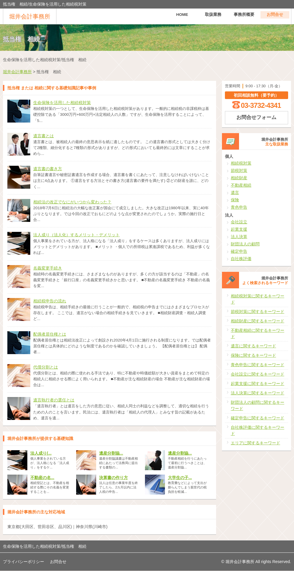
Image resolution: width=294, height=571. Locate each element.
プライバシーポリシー (23, 561)
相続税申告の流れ (49, 301)
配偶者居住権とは (49, 334)
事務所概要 (244, 16)
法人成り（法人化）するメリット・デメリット (76, 234)
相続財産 (239, 177)
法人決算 (239, 236)
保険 (235, 199)
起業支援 (239, 229)
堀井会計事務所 (29, 16)
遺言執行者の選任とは (53, 400)
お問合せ (275, 16)
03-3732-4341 (261, 105)
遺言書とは (43, 135)
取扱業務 (213, 16)
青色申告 (239, 207)
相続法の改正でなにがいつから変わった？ (72, 202)
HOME (182, 16)
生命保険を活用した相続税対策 (62, 102)
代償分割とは (45, 367)
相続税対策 (241, 163)
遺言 (235, 192)
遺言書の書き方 (47, 168)
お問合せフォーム (256, 117)
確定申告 (239, 251)
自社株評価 (241, 258)
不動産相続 (241, 185)
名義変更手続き (47, 268)
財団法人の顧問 (245, 244)
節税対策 (239, 170)
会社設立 (239, 222)
